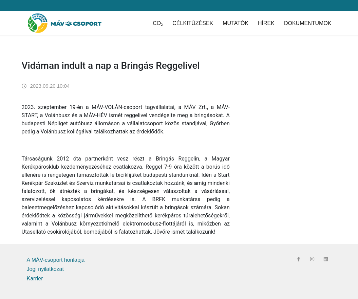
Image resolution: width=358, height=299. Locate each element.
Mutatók (235, 23)
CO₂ (158, 23)
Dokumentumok (308, 23)
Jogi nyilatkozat (45, 269)
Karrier (35, 278)
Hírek (266, 23)
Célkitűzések (192, 23)
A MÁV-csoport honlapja (56, 260)
